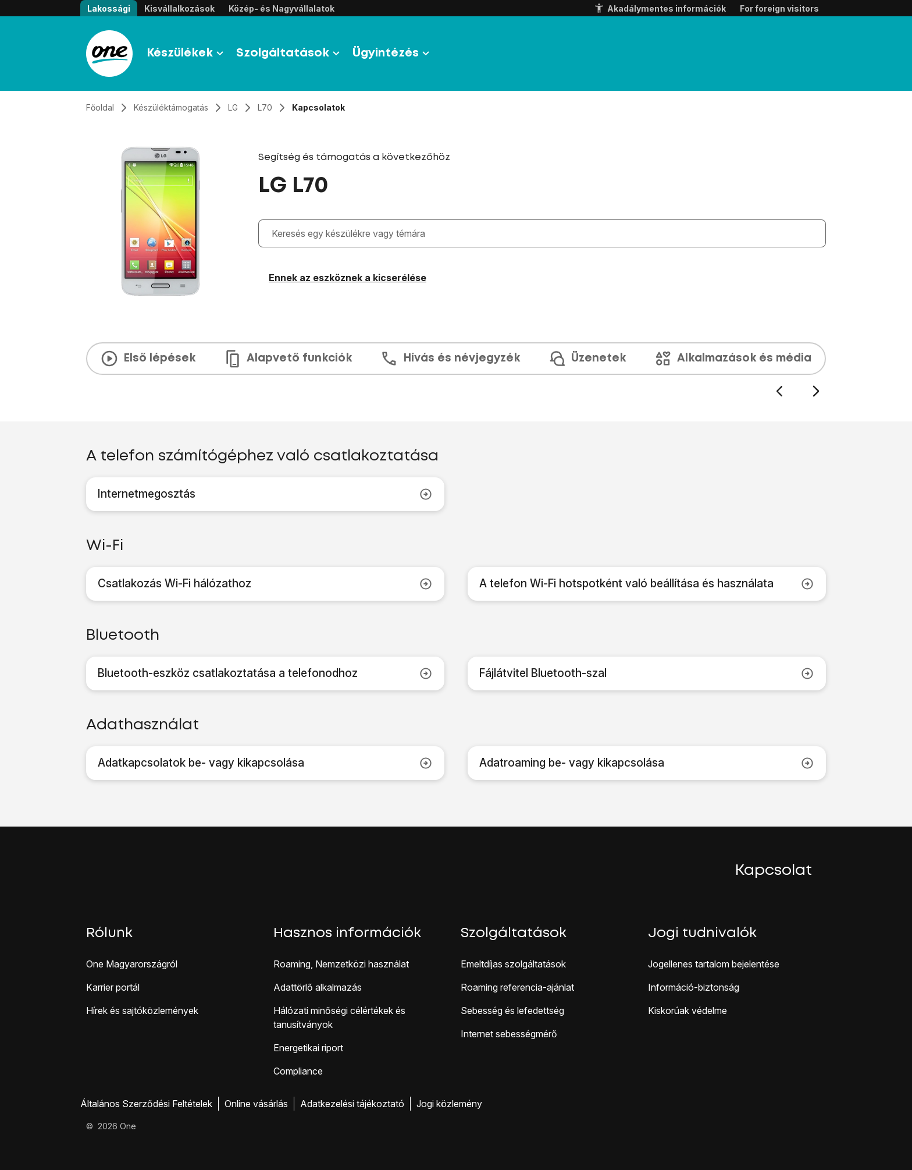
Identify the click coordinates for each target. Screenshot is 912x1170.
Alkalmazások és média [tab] (732, 358)
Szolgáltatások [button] (289, 53)
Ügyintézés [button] (392, 53)
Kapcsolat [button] (773, 871)
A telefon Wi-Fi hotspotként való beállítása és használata (646, 584)
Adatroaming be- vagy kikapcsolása (646, 763)
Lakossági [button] (108, 8)
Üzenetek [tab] (587, 358)
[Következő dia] (816, 391)
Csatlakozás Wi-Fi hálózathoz (265, 584)
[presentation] (456, 370)
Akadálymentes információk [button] (659, 8)
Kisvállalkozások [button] (179, 8)
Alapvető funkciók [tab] (287, 358)
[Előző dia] (779, 391)
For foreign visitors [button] (779, 8)
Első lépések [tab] (147, 358)
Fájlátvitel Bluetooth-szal (646, 673)
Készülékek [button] (187, 53)
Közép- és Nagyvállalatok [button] (281, 8)
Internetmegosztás (265, 494)
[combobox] (545, 233)
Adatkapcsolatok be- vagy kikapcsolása (265, 763)
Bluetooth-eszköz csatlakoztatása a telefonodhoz (265, 673)
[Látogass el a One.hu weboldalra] (109, 53)
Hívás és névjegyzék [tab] (450, 358)
